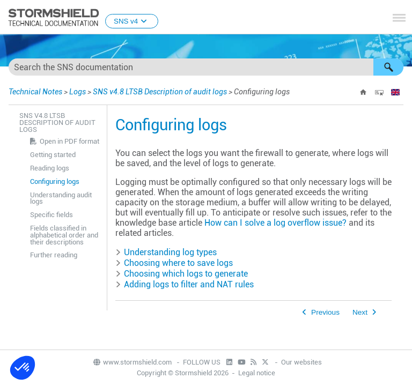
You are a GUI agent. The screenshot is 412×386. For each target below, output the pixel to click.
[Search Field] (206, 67)
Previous (325, 312)
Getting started (53, 155)
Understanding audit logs (61, 198)
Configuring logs (54, 181)
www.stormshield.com (132, 362)
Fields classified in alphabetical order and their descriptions (64, 235)
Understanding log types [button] (166, 252)
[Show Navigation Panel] (399, 18)
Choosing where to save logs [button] (174, 263)
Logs (77, 91)
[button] (388, 67)
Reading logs (49, 168)
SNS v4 (132, 21)
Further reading (53, 255)
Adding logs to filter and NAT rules (189, 284)
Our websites (301, 362)
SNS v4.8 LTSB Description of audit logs (160, 91)
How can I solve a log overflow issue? (275, 223)
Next (359, 312)
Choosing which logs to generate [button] (181, 274)
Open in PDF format (69, 141)
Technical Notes (35, 91)
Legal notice (256, 373)
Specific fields (51, 215)
